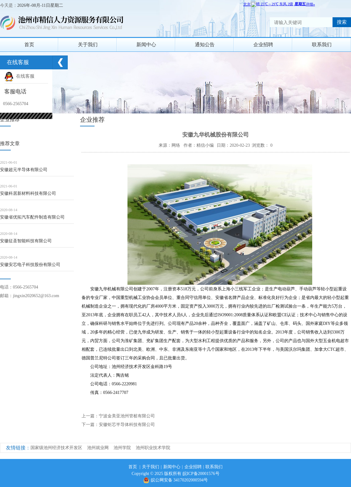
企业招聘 (263, 44)
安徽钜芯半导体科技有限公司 (127, 424)
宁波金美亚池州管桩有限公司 (127, 416)
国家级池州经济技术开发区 (56, 447)
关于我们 (88, 44)
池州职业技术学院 (153, 447)
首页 (29, 44)
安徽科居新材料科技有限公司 (28, 193)
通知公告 (205, 44)
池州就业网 (98, 447)
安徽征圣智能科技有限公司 (26, 241)
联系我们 (322, 44)
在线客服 (19, 76)
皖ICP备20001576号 (201, 473)
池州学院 (122, 447)
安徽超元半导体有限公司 (23, 169)
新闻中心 (146, 44)
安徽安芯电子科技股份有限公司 (30, 264)
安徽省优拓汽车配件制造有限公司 (32, 217)
